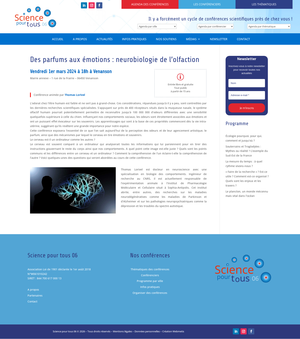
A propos (80, 39)
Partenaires (35, 295)
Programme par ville (150, 281)
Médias (191, 39)
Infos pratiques (134, 39)
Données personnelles (147, 331)
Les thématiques (264, 4)
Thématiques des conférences (150, 269)
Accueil (57, 39)
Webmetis (178, 331)
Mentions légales (122, 331)
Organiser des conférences (150, 293)
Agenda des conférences (150, 4)
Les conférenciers (207, 4)
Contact (243, 39)
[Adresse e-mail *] (246, 95)
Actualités (104, 39)
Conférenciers (150, 275)
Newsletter (218, 39)
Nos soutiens (166, 39)
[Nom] (246, 83)
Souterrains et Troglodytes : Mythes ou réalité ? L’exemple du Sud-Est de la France (247, 151)
